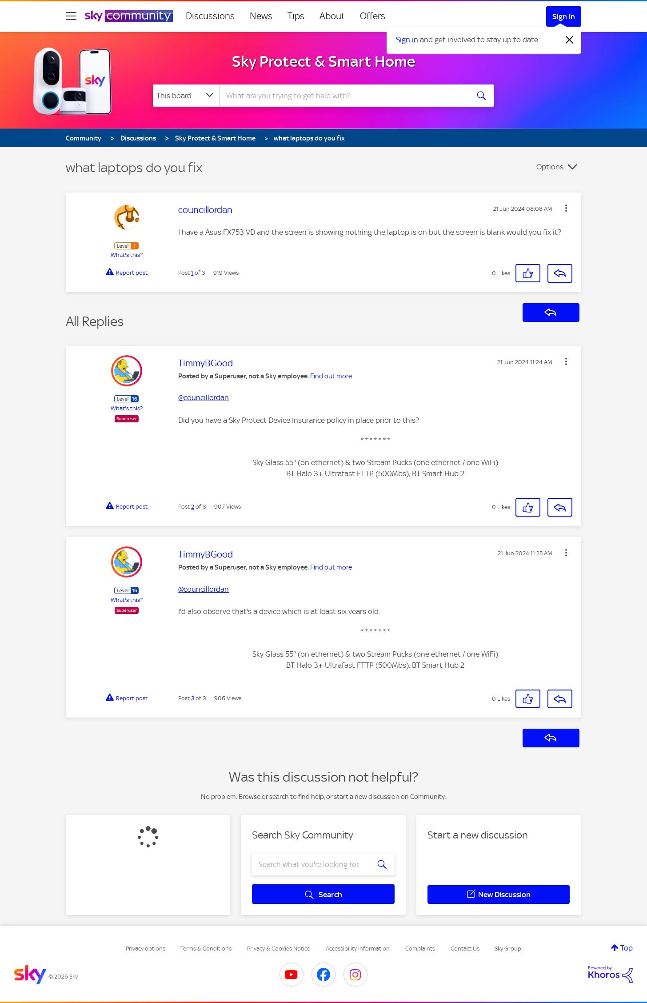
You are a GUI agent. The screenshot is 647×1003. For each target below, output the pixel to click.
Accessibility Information (358, 948)
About (332, 16)
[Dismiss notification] (570, 40)
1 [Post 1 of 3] (192, 272)
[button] (566, 208)
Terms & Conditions (206, 948)
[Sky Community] (129, 16)
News (261, 16)
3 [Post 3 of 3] (192, 698)
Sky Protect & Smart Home (323, 61)
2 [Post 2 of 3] (192, 506)
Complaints (420, 948)
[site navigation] (71, 16)
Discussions (210, 16)
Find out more (331, 376)
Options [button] (549, 166)
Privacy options (145, 948)
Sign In (563, 16)
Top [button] (626, 947)
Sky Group (508, 948)
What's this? (127, 255)
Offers (372, 16)
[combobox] (343, 95)
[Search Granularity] (186, 95)
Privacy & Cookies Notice (278, 948)
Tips (296, 16)
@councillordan (203, 397)
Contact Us (465, 948)
